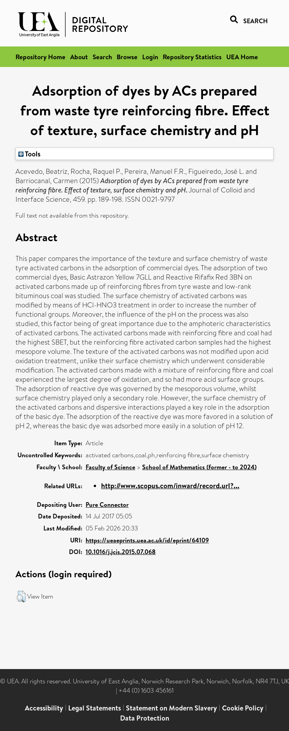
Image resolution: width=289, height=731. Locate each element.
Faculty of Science (110, 467)
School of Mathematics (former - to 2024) (199, 467)
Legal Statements (94, 708)
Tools (29, 154)
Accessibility (44, 708)
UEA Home (242, 56)
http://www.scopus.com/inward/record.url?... (170, 486)
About (79, 56)
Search (102, 56)
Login (150, 56)
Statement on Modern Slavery (171, 708)
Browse (127, 56)
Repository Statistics (192, 56)
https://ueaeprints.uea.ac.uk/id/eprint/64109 (147, 540)
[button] (21, 596)
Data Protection (144, 718)
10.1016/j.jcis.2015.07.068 (121, 551)
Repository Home (40, 56)
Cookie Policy (242, 708)
